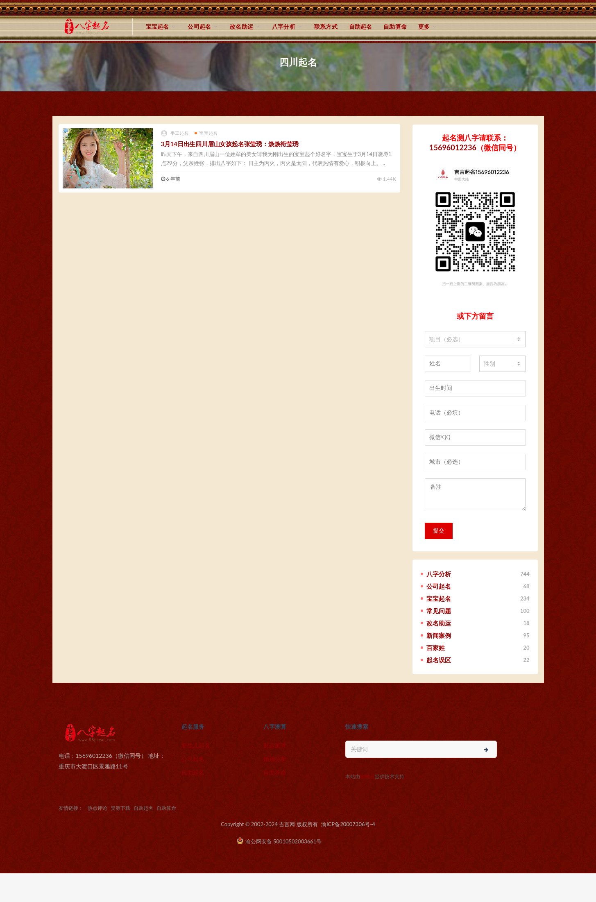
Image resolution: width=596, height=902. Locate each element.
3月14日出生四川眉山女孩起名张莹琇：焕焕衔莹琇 (230, 143)
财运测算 (274, 745)
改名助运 (241, 26)
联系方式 (326, 26)
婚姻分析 (274, 758)
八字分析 (283, 26)
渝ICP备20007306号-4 (348, 824)
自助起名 (360, 26)
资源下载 (120, 808)
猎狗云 (367, 776)
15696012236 (452, 147)
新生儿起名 (195, 745)
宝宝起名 (157, 26)
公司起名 (199, 26)
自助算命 (395, 26)
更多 (424, 26)
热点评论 (97, 808)
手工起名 (175, 133)
